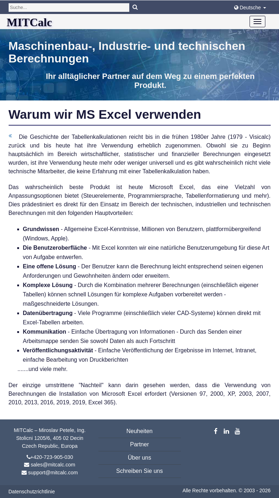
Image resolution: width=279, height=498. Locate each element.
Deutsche (250, 7)
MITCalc (29, 22)
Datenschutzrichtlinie (32, 491)
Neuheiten (139, 431)
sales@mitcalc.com (53, 465)
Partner (139, 444)
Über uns (139, 458)
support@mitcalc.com (53, 472)
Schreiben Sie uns (139, 471)
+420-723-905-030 (52, 457)
